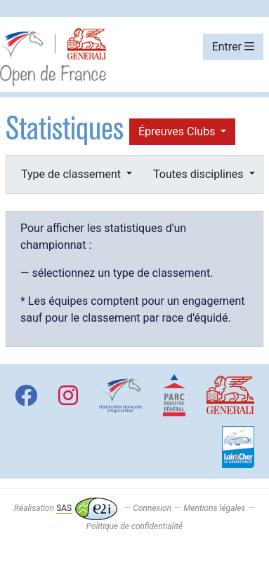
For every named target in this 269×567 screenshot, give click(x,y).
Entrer (233, 46)
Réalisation (65, 508)
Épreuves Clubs (178, 131)
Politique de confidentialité (134, 526)
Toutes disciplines (199, 174)
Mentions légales (214, 508)
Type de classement (72, 174)
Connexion (152, 508)
